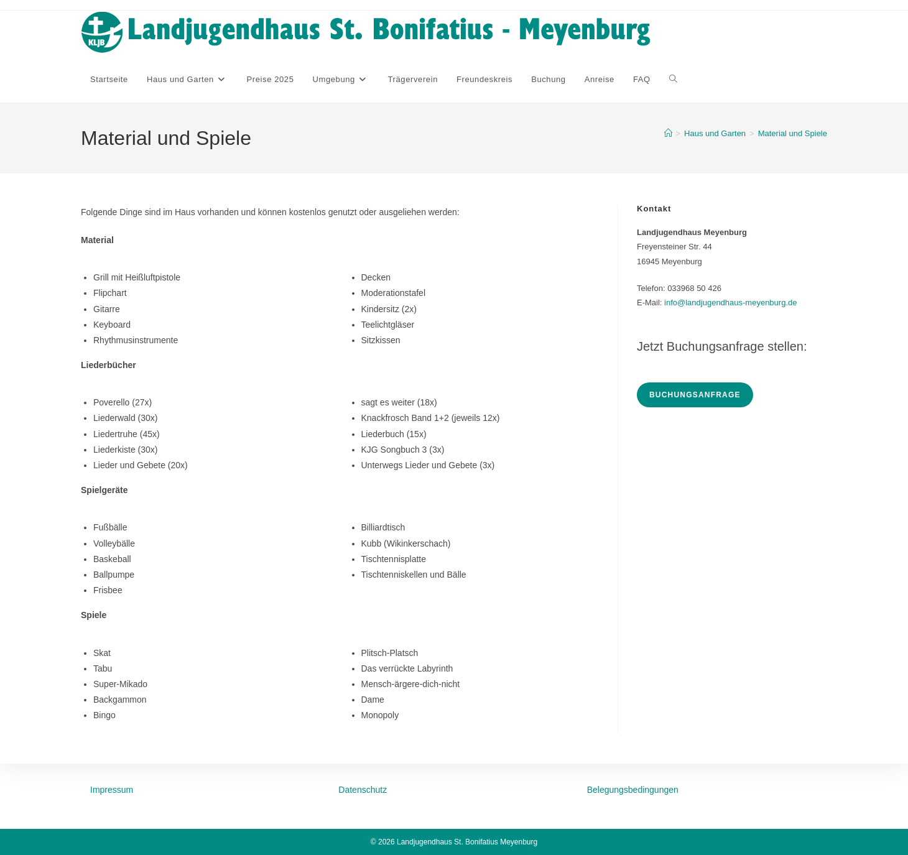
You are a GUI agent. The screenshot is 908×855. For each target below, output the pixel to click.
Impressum (111, 790)
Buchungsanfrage (695, 395)
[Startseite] (668, 133)
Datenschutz (362, 790)
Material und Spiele (792, 133)
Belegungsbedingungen (633, 790)
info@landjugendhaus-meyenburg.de (730, 302)
